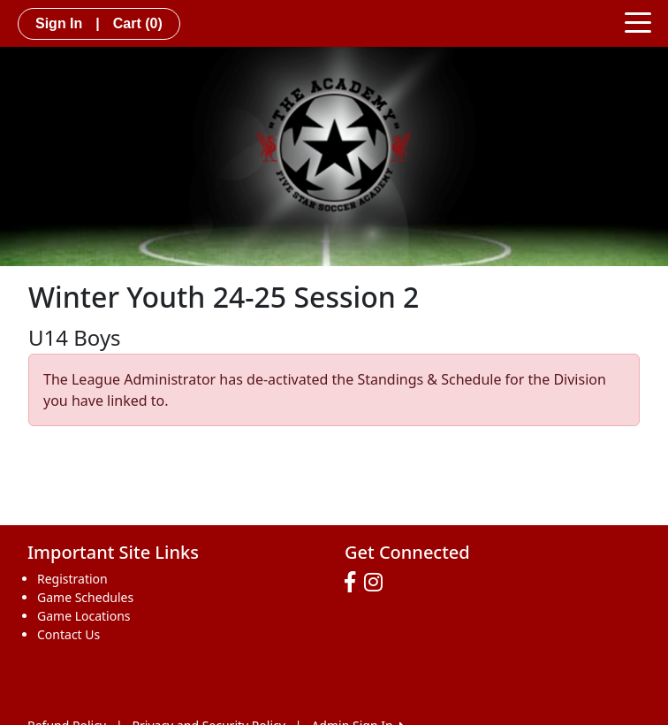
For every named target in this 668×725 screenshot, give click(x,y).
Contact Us (68, 634)
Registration (72, 578)
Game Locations (84, 615)
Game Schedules (85, 597)
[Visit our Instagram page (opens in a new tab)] (377, 582)
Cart (138, 23)
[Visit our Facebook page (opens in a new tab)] (354, 582)
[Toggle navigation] (638, 21)
